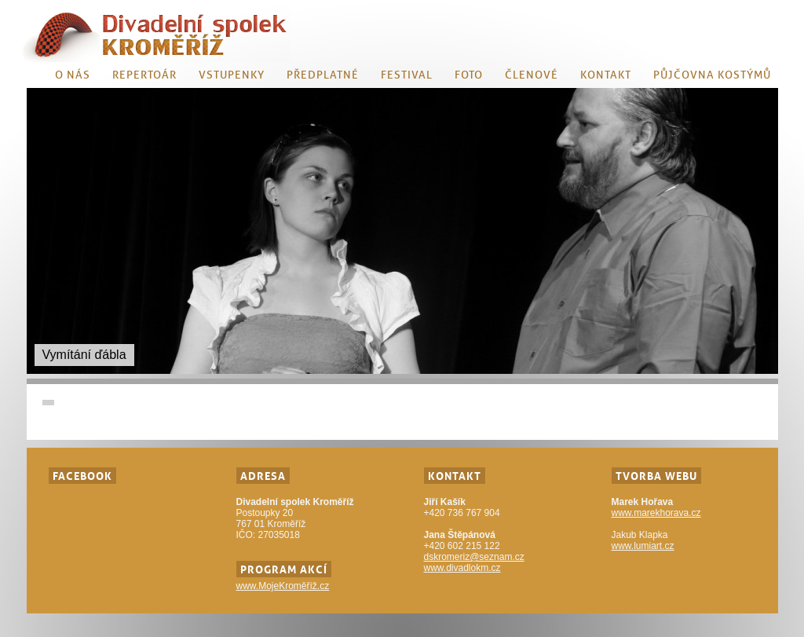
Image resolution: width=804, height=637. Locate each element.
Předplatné (323, 75)
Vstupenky (232, 75)
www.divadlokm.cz (462, 567)
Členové (531, 75)
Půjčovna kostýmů (712, 75)
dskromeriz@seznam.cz (474, 556)
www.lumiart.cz (643, 545)
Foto (469, 75)
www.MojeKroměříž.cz (283, 585)
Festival (407, 75)
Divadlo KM (156, 34)
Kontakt (605, 75)
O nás (72, 75)
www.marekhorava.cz (656, 512)
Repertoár (144, 75)
